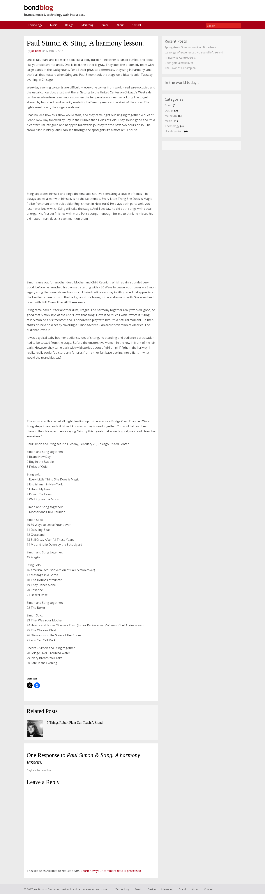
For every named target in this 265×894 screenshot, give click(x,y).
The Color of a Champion (180, 68)
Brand (106, 25)
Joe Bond (39, 889)
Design (70, 25)
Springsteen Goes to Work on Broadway (190, 47)
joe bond (36, 51)
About (121, 25)
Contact (138, 25)
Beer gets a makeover (179, 63)
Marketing (88, 25)
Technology (35, 25)
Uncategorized (174, 131)
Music (53, 25)
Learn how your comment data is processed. (111, 871)
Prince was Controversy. (180, 58)
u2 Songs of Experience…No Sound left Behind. (194, 52)
